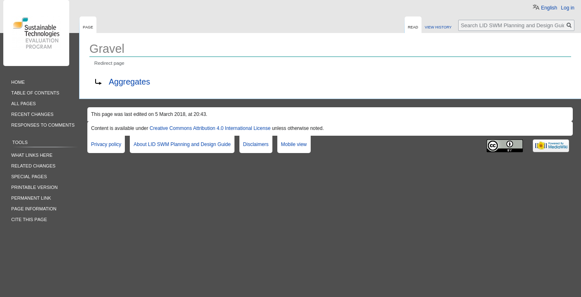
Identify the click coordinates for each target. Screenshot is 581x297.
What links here (31, 154)
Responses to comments (43, 124)
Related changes (33, 165)
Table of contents (35, 92)
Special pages (29, 175)
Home (18, 81)
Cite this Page (29, 218)
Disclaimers (256, 144)
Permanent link (31, 197)
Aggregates (129, 81)
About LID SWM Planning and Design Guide (182, 144)
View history (438, 27)
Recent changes (32, 113)
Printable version (34, 186)
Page (88, 27)
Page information (33, 208)
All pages (23, 102)
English (549, 8)
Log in (567, 8)
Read (413, 27)
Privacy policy (106, 144)
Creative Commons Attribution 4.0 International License (210, 128)
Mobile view (294, 144)
